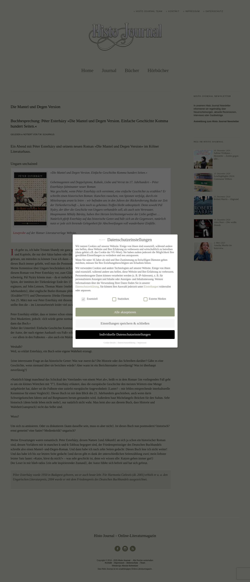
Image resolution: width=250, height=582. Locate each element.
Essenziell (89, 298)
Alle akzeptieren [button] (125, 312)
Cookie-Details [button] (110, 343)
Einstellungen (151, 286)
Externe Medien (155, 298)
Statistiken (120, 298)
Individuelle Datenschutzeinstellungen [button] (125, 334)
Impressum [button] (141, 343)
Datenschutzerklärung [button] (127, 343)
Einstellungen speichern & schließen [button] (124, 323)
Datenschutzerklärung (87, 286)
